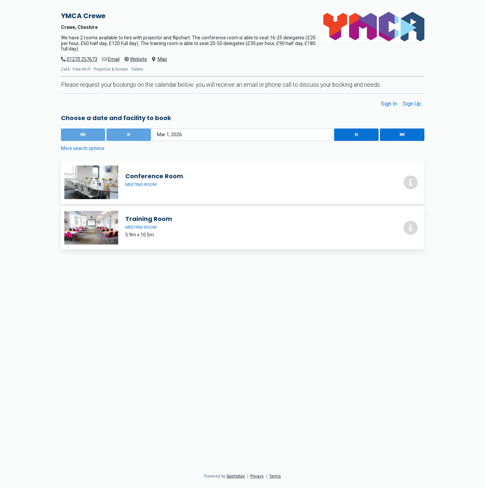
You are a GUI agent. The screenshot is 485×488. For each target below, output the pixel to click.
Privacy (257, 476)
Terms (275, 476)
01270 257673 (82, 59)
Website (138, 59)
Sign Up (412, 104)
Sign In (389, 104)
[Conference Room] (242, 182)
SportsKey (235, 476)
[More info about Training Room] (410, 227)
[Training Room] (242, 227)
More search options (82, 148)
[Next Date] (356, 134)
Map (162, 59)
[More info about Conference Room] (410, 182)
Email (114, 59)
